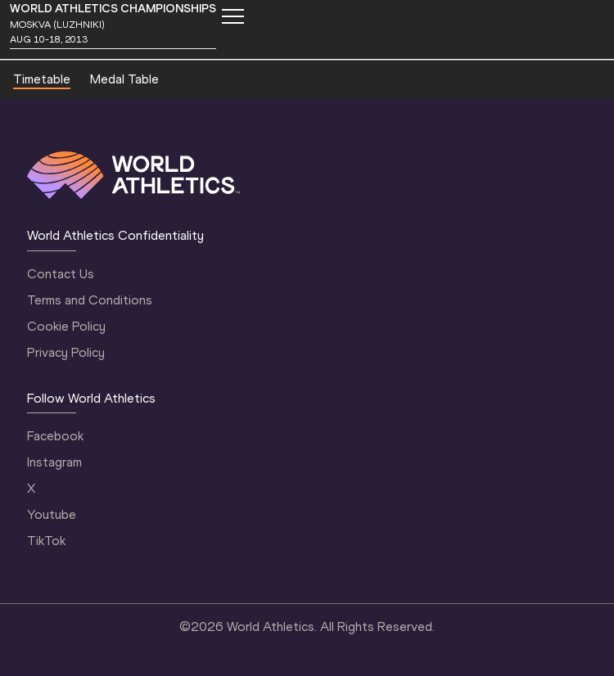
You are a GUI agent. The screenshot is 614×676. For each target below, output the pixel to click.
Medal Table (124, 79)
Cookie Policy (66, 326)
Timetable (41, 79)
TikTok (46, 540)
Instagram (54, 462)
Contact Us (60, 274)
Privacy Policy (66, 352)
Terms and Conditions (89, 300)
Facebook (55, 436)
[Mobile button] (232, 16)
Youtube (51, 514)
